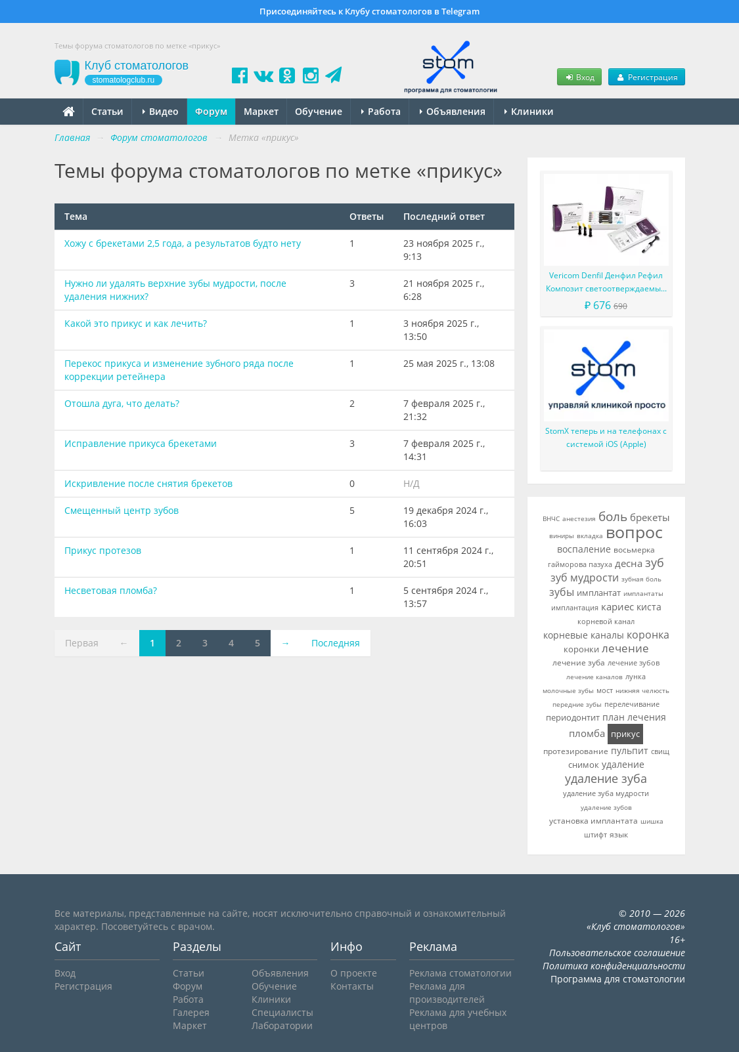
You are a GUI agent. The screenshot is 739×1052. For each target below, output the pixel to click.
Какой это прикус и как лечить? (135, 323)
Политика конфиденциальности (614, 965)
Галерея (191, 1012)
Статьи (107, 111)
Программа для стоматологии (617, 979)
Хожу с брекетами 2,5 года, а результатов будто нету (182, 243)
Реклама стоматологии (460, 973)
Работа (381, 111)
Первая (82, 643)
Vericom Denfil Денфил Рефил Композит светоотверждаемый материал (606, 282)
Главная (72, 137)
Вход (579, 77)
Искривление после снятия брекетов (148, 483)
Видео (161, 111)
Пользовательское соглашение (617, 952)
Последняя (335, 643)
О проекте (353, 973)
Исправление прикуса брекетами (140, 443)
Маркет (261, 111)
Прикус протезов (102, 550)
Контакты (352, 986)
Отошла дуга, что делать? (121, 403)
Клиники (529, 111)
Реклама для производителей (447, 992)
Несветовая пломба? (110, 590)
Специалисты (282, 1012)
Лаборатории (282, 1025)
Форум (211, 111)
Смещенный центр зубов (121, 510)
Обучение (318, 111)
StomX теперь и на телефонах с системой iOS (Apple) (606, 437)
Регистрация (646, 77)
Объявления (452, 111)
